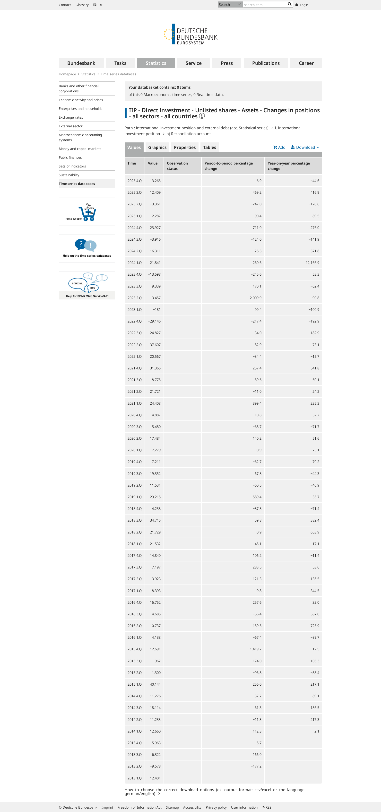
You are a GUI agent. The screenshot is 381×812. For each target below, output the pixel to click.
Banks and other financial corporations (78, 88)
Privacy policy (216, 807)
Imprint (107, 807)
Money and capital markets (80, 148)
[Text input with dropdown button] (268, 4)
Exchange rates (71, 117)
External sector (71, 126)
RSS (266, 807)
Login (301, 4)
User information (244, 807)
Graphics (157, 147)
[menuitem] (81, 63)
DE (98, 4)
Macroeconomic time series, (166, 94)
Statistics (88, 74)
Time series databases (118, 74)
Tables (209, 147)
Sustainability (69, 175)
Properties (185, 147)
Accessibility (192, 807)
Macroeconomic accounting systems (80, 137)
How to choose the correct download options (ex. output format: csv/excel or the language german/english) (214, 791)
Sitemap (172, 807)
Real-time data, (208, 94)
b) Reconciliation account (188, 133)
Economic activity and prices (81, 99)
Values (134, 147)
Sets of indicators (72, 166)
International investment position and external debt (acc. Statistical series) (202, 128)
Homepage (67, 74)
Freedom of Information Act (140, 807)
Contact (65, 4)
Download (305, 147)
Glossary (82, 4)
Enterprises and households (80, 108)
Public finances (70, 157)
